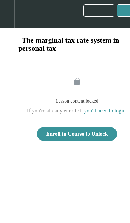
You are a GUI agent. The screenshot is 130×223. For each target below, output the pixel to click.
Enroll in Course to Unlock (77, 134)
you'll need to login (105, 111)
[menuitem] (25, 14)
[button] (7, 14)
